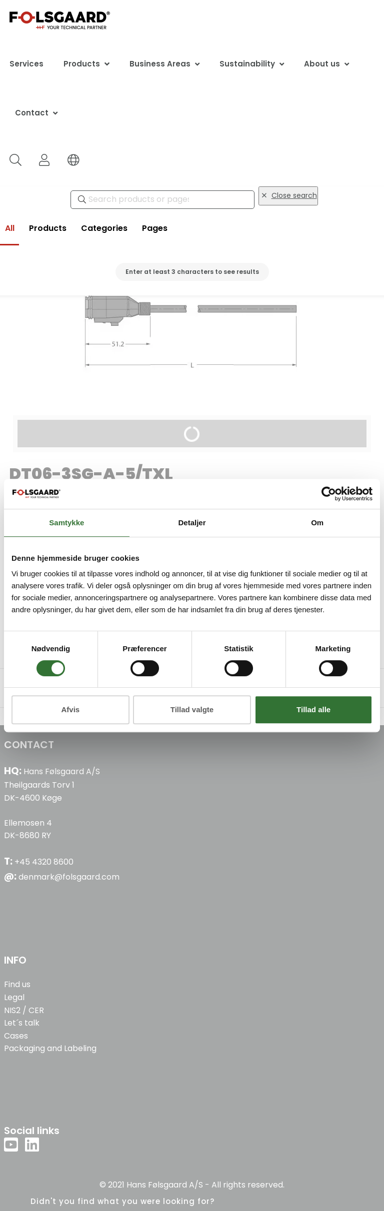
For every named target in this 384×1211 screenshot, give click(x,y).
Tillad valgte (192, 709)
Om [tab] (317, 522)
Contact (31, 112)
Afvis (70, 709)
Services (27, 63)
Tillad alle (313, 709)
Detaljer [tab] (192, 522)
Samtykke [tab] (66, 522)
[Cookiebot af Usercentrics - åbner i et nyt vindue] (328, 493)
